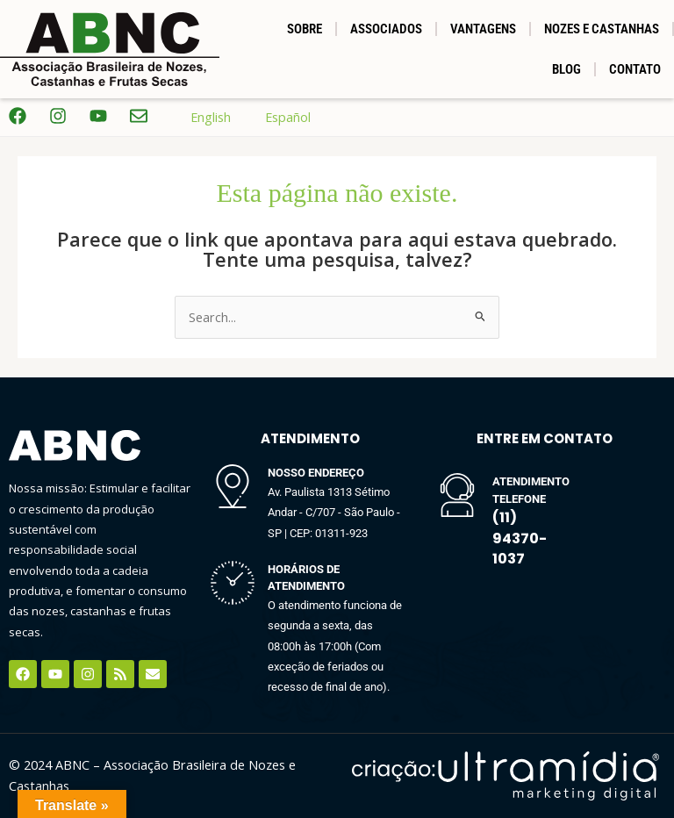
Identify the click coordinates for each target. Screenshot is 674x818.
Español (275, 117)
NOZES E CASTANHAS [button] (601, 29)
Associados (386, 29)
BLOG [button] (566, 69)
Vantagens (483, 29)
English (198, 117)
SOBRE (304, 29)
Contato (635, 69)
